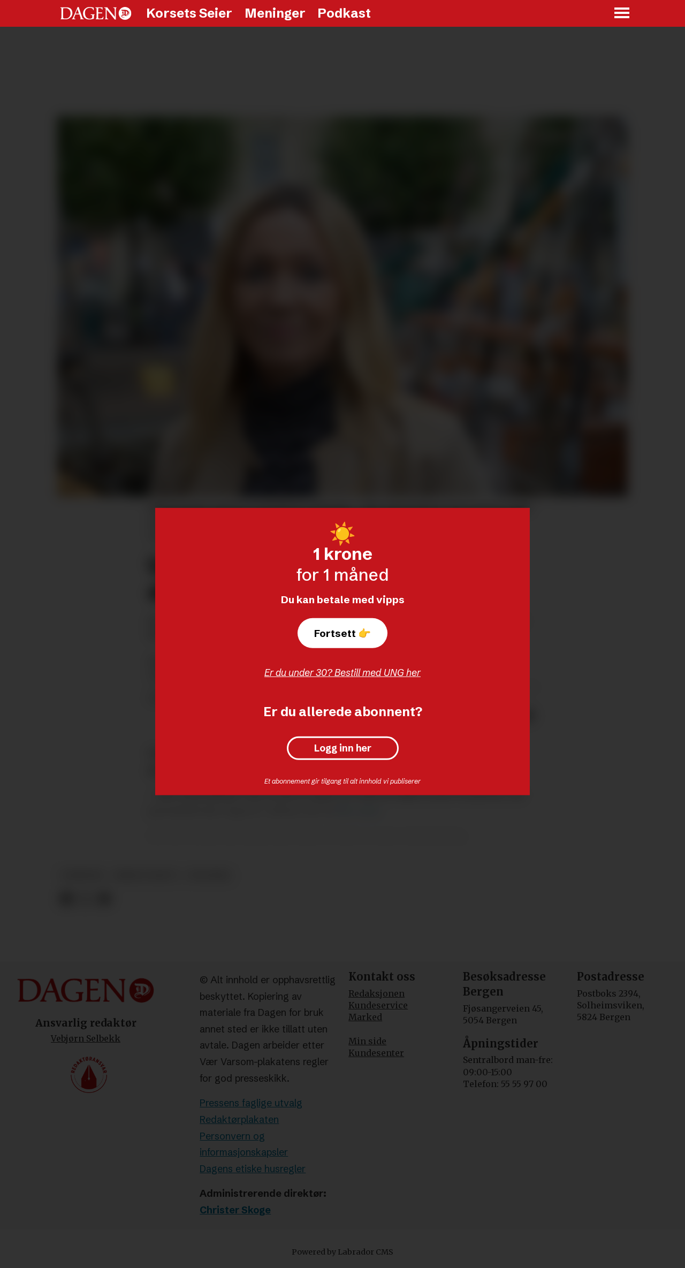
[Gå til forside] (96, 13)
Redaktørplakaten (239, 1119)
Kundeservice (378, 1005)
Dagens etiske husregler (253, 1169)
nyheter (82, 875)
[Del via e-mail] (104, 899)
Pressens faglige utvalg (251, 1103)
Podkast (344, 13)
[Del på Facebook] (66, 899)
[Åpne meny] (622, 13)
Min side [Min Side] (367, 1041)
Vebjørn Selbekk (85, 1038)
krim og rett (146, 875)
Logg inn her (342, 748)
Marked (365, 1017)
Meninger (275, 13)
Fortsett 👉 (342, 633)
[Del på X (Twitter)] (85, 899)
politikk (209, 875)
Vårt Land (356, 810)
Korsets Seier (189, 13)
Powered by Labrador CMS (342, 1252)
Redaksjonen (376, 993)
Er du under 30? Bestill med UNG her (342, 672)
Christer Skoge (235, 1210)
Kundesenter (376, 1052)
